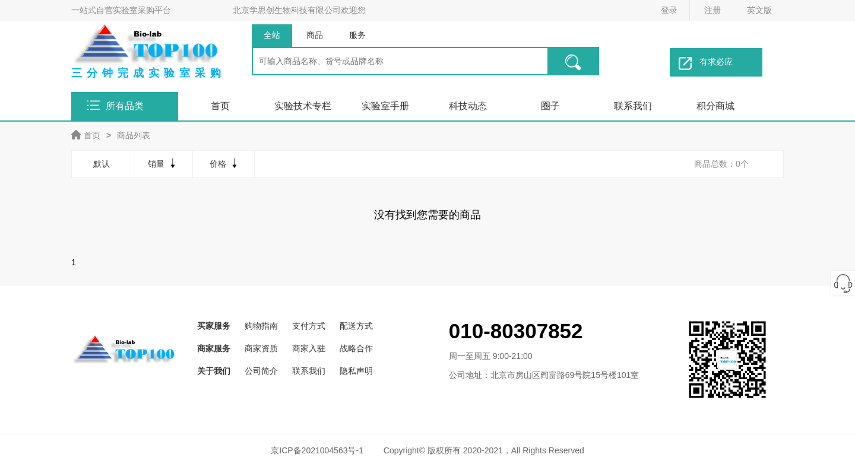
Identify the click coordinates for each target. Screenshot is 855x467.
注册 (712, 10)
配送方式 (356, 326)
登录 (669, 10)
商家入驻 (308, 348)
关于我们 (213, 371)
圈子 (550, 106)
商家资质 (261, 348)
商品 (314, 35)
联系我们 (633, 106)
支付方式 (308, 326)
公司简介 (261, 371)
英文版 (759, 10)
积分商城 (715, 106)
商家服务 (213, 348)
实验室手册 (385, 106)
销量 (163, 163)
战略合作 (356, 348)
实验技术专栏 (302, 106)
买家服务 (213, 326)
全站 (272, 35)
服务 (357, 35)
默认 (101, 164)
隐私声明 (356, 371)
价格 (225, 163)
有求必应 (706, 63)
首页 (220, 106)
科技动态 (468, 106)
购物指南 (261, 326)
